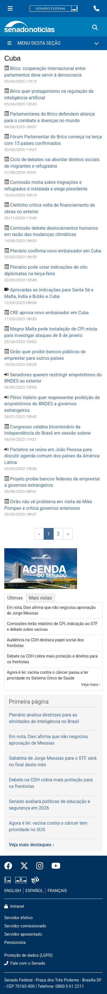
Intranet (14, 906)
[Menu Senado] (10, 8)
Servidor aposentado (23, 934)
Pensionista (15, 942)
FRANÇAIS (57, 890)
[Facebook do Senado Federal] (10, 866)
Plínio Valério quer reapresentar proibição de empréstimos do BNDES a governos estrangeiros (52, 404)
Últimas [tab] (15, 598)
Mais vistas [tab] (40, 598)
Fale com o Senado (24, 963)
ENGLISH (12, 890)
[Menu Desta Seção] (53, 43)
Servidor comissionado (25, 926)
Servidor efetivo (18, 917)
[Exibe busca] (95, 27)
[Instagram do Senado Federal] (39, 866)
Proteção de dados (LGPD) (28, 955)
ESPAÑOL (34, 890)
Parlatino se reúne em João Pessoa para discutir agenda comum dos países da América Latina (52, 456)
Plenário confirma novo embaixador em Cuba (55, 251)
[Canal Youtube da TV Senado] (53, 866)
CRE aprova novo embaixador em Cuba (49, 312)
